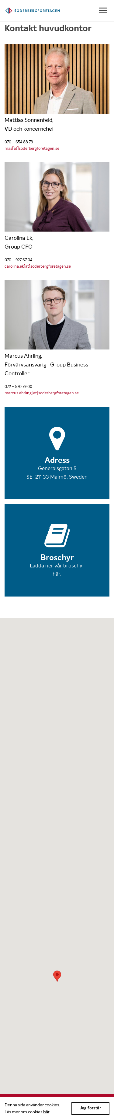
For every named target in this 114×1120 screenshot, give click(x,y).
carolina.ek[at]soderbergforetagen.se (38, 266)
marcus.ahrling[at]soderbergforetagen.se (42, 393)
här (46, 1112)
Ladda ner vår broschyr (57, 565)
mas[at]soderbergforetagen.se (32, 148)
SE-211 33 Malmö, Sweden (57, 476)
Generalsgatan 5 (57, 468)
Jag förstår (90, 1108)
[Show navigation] (103, 10)
